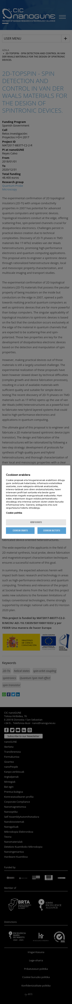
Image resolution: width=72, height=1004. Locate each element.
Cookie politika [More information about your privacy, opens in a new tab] (14, 512)
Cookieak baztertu (51, 530)
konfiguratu (36, 522)
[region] (36, 502)
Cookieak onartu (20, 530)
